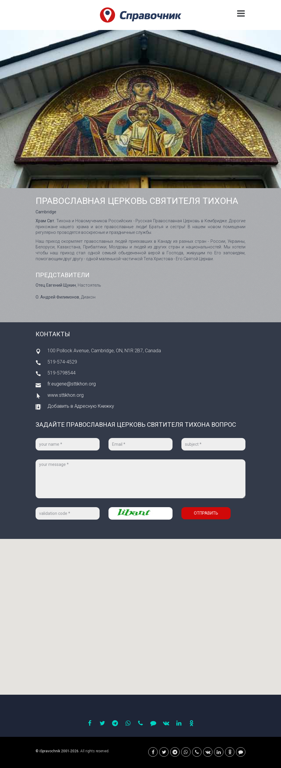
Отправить (206, 513)
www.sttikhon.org (65, 395)
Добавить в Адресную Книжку (80, 406)
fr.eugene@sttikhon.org (71, 384)
